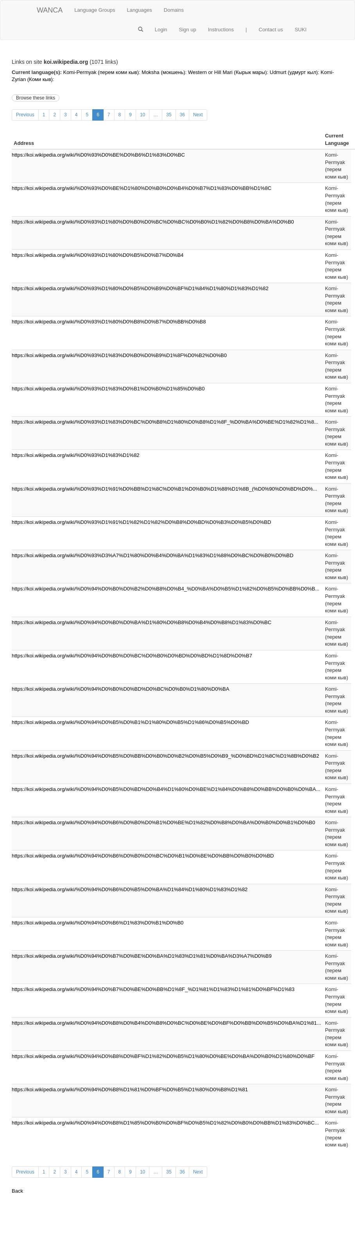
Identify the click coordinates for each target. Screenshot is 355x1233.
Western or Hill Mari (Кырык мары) (227, 72)
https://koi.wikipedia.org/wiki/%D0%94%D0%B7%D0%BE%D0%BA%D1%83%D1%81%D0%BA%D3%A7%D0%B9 (142, 956)
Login (161, 29)
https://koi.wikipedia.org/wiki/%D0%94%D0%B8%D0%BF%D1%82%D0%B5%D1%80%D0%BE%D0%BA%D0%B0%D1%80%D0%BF (163, 1056)
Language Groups (94, 10)
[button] (140, 30)
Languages (139, 10)
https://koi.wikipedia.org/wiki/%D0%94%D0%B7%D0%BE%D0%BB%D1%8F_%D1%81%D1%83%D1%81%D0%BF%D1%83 (153, 989)
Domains (174, 10)
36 (182, 114)
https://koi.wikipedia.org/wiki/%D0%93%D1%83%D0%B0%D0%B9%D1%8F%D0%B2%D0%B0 (119, 355)
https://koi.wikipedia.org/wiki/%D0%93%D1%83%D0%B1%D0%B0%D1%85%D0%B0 (108, 389)
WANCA (50, 10)
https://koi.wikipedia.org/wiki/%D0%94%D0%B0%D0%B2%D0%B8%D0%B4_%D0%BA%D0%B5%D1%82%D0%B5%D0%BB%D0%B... (165, 589)
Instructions (221, 29)
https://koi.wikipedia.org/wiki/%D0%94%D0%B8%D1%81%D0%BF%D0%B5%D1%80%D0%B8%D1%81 (130, 1089)
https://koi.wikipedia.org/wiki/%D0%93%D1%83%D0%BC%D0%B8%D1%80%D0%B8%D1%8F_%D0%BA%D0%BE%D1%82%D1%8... (165, 422)
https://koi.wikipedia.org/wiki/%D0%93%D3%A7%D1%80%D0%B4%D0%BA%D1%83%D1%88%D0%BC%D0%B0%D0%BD (152, 555)
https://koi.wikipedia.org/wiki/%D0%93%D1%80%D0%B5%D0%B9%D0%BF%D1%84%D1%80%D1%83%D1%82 (140, 288)
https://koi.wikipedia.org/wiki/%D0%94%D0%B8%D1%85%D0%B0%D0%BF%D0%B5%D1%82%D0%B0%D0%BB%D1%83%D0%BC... (165, 1123)
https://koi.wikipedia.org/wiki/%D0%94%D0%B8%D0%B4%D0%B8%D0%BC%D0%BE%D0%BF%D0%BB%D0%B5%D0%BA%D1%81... (166, 1023)
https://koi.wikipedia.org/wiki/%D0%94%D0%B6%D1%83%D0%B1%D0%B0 (97, 923)
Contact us (271, 29)
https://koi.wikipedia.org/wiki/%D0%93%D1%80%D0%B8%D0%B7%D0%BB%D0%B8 (109, 322)
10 (142, 114)
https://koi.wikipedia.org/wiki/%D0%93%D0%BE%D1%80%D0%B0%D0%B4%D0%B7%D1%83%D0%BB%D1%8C (141, 188)
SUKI (301, 29)
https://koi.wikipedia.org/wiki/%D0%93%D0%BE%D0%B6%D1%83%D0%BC (98, 155)
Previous (25, 114)
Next (198, 114)
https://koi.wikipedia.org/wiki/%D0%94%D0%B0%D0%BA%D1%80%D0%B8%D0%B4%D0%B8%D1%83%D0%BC (141, 622)
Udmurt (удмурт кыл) (294, 72)
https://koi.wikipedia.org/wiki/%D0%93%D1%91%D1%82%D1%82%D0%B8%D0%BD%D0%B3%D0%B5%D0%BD (141, 522)
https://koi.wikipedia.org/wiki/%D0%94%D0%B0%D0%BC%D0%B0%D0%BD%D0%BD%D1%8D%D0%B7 (132, 656)
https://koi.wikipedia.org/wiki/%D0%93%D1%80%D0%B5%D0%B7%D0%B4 (97, 255)
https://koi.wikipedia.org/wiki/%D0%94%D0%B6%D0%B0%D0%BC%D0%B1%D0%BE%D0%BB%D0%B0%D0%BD (143, 856)
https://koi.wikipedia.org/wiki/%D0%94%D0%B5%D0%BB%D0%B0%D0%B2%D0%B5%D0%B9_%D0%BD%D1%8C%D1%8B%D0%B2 (165, 756)
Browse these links (35, 98)
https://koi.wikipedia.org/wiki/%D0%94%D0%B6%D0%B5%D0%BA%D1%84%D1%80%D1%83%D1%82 (129, 889)
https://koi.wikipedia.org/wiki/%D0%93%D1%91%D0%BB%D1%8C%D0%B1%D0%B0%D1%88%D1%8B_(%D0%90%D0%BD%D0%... (164, 489)
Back (17, 1191)
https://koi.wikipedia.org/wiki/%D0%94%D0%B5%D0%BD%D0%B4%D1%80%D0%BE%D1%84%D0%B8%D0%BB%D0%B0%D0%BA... (166, 789)
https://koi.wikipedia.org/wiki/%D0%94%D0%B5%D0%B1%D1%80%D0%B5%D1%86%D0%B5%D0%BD (130, 722)
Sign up (187, 29)
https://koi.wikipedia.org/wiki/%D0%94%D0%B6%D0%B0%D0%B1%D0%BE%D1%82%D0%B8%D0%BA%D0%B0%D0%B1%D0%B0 (163, 822)
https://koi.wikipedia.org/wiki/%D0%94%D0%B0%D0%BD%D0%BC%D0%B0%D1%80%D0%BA (120, 689)
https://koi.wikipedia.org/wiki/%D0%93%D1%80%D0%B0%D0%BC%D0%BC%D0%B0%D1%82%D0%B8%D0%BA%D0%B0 (153, 222)
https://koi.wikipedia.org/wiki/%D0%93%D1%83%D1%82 (76, 455)
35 (168, 114)
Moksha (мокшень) (163, 72)
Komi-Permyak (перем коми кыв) (101, 72)
